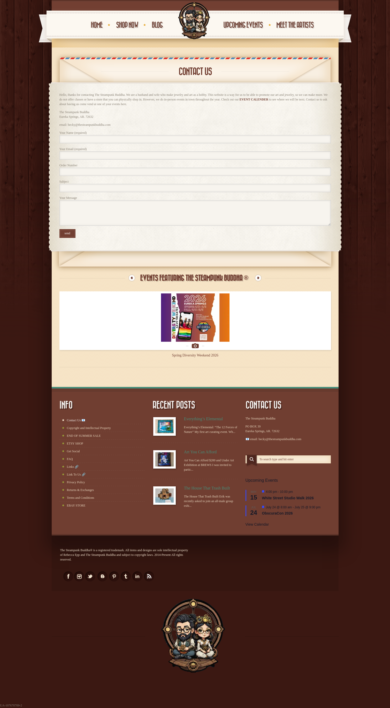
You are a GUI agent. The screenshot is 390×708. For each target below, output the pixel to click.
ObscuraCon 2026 (277, 513)
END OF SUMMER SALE (84, 436)
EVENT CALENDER (254, 99)
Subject (195, 186)
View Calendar (257, 524)
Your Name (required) (195, 137)
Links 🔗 (73, 467)
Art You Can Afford (200, 452)
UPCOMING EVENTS (243, 25)
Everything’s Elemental (203, 419)
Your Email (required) (195, 153)
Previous (131, 278)
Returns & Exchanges (80, 490)
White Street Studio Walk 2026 (288, 498)
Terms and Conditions (80, 498)
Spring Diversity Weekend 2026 (195, 355)
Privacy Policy (76, 482)
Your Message (195, 211)
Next (258, 278)
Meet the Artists (294, 25)
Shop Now (127, 25)
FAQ (70, 459)
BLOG (157, 25)
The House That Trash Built (207, 488)
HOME (96, 25)
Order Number (195, 170)
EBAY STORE (76, 505)
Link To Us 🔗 (76, 474)
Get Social (73, 451)
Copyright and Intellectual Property (89, 428)
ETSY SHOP (75, 443)
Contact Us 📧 (76, 420)
